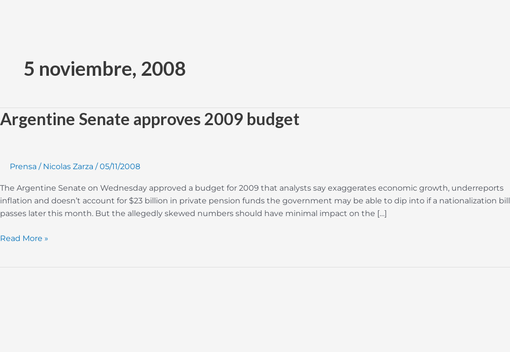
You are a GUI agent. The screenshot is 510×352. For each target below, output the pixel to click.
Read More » (24, 237)
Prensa (23, 166)
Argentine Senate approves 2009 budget (149, 119)
